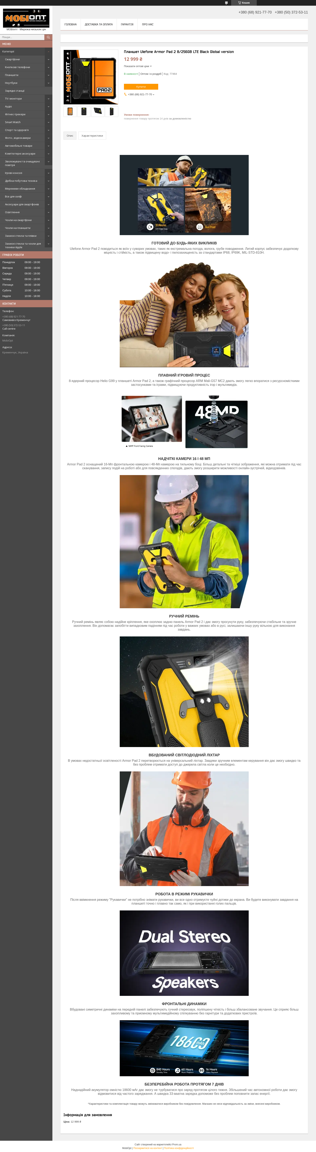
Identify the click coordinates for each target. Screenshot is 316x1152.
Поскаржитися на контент (147, 1148)
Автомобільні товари (18, 145)
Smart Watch (13, 122)
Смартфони (12, 59)
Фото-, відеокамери (18, 138)
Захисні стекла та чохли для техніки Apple (23, 245)
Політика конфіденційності (179, 1148)
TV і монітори (13, 98)
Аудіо (8, 106)
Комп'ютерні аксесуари (20, 153)
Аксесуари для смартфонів (22, 204)
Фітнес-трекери (15, 114)
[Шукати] (48, 37)
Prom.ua (176, 1144)
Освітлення (12, 212)
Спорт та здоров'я (17, 130)
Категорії (8, 51)
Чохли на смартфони (18, 220)
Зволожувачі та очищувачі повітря (22, 163)
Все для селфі (13, 196)
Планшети (11, 75)
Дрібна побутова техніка (21, 181)
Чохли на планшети (17, 228)
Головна (70, 24)
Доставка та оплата (99, 24)
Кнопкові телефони (17, 67)
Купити (141, 86)
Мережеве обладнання (20, 188)
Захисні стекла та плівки (20, 236)
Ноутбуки (11, 83)
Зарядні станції (14, 90)
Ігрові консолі (13, 173)
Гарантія (127, 24)
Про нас (147, 24)
